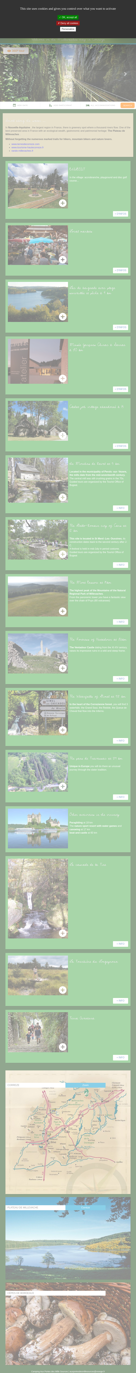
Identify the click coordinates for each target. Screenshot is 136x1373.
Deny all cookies (68, 23)
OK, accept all (68, 17)
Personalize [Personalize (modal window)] (68, 29)
